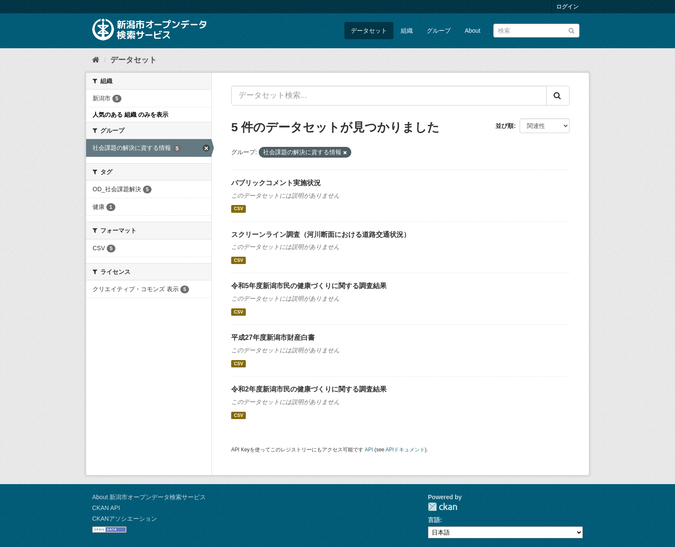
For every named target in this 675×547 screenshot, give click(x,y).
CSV (238, 208)
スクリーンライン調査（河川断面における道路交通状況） (320, 234)
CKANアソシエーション (124, 518)
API (369, 450)
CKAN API (106, 507)
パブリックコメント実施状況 (276, 182)
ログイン (567, 6)
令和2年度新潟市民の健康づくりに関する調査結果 (309, 389)
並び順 (504, 125)
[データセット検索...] (389, 96)
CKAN (442, 506)
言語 (434, 519)
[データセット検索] (536, 30)
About (472, 30)
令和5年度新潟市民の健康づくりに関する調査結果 (309, 285)
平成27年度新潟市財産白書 (273, 337)
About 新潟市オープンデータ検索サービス (149, 497)
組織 (407, 30)
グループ (439, 30)
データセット (369, 30)
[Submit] (571, 30)
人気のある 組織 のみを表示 (130, 114)
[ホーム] (95, 60)
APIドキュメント (405, 450)
